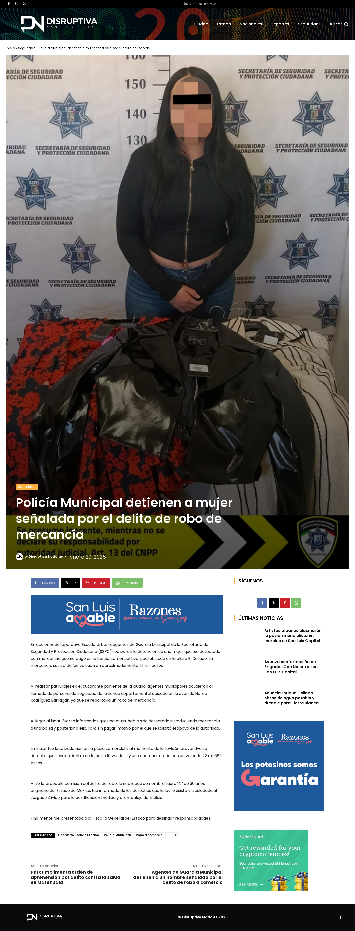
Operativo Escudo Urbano (78, 835)
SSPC (171, 835)
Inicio (10, 48)
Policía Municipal (117, 835)
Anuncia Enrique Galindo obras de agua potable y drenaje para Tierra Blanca (291, 698)
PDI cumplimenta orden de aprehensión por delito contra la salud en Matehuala (75, 877)
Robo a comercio (149, 835)
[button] (339, 24)
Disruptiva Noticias (45, 556)
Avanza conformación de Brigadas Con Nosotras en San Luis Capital (291, 667)
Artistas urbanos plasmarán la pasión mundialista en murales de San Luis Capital (292, 636)
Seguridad (27, 48)
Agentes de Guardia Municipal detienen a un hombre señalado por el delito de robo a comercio (178, 877)
